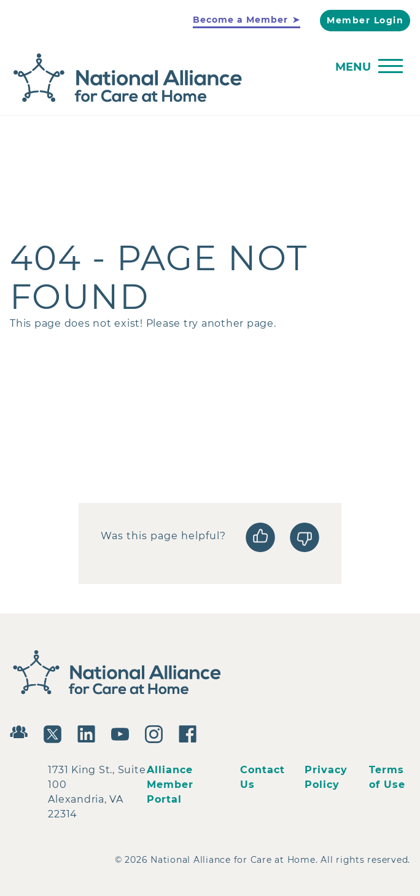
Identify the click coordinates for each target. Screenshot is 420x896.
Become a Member (240, 19)
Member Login (365, 20)
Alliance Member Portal (170, 784)
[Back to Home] (207, 78)
